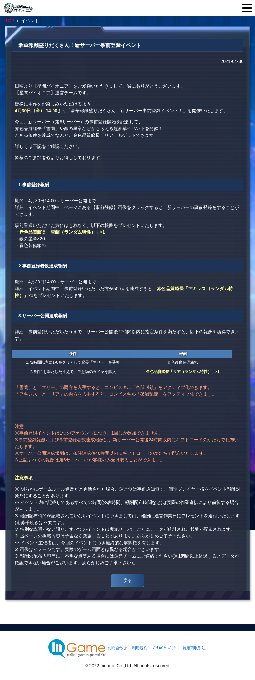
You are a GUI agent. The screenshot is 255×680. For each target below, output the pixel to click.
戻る (127, 580)
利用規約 (139, 648)
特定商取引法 (194, 648)
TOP (9, 20)
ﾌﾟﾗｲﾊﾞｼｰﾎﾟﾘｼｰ (164, 648)
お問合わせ (117, 648)
